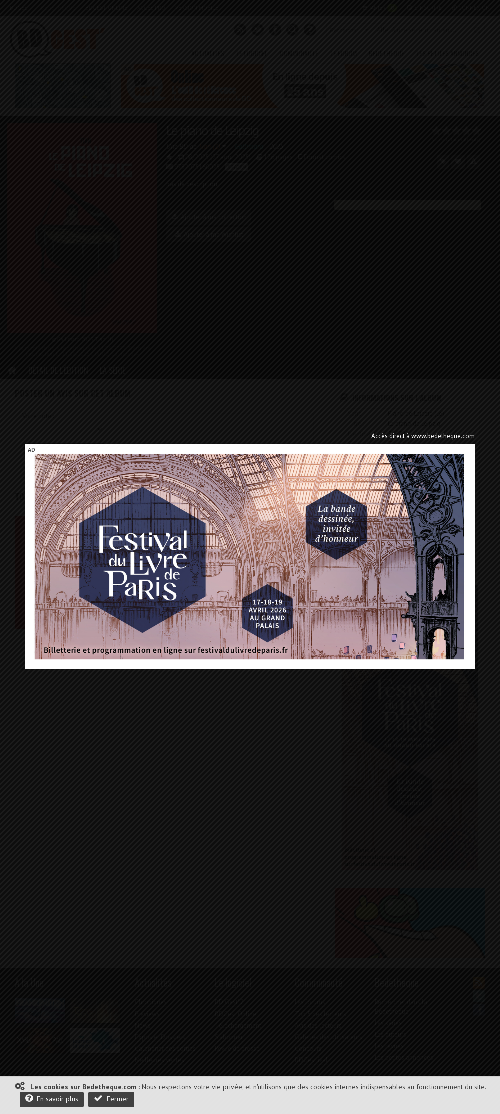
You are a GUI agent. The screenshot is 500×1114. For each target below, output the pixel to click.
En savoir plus (52, 1099)
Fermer (111, 1099)
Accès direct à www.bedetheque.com (423, 436)
